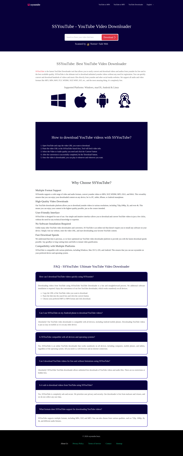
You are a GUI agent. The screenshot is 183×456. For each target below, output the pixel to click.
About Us (64, 444)
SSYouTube (39, 71)
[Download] (110, 37)
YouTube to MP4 (104, 4)
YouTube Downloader (136, 4)
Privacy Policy (78, 444)
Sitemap (119, 444)
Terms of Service (94, 444)
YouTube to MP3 (119, 4)
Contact (108, 444)
